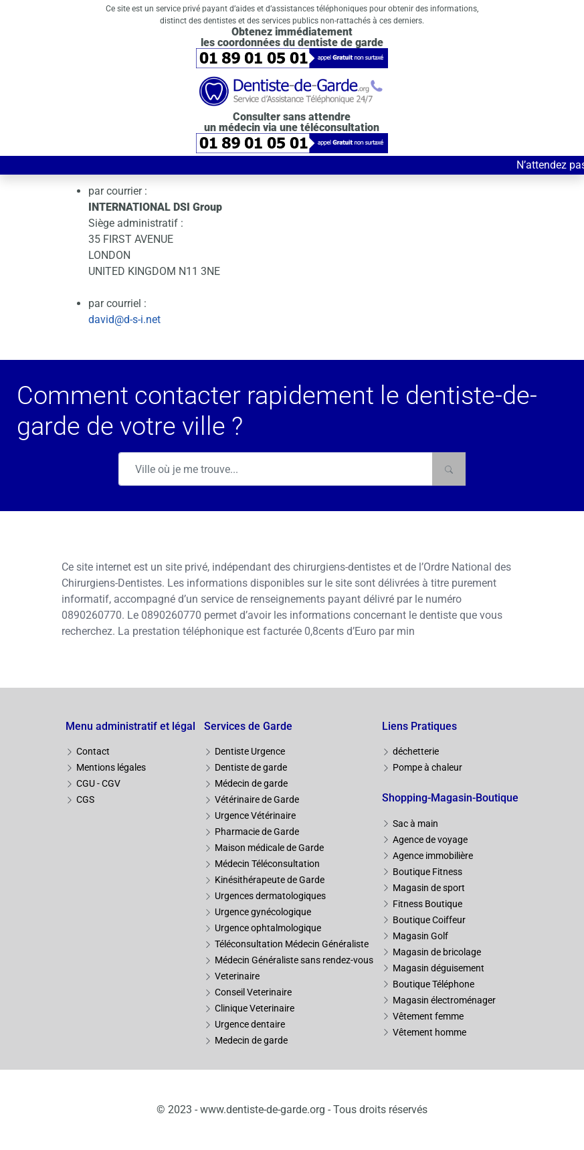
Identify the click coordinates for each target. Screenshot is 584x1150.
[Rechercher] (449, 469)
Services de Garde (248, 726)
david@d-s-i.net (124, 319)
